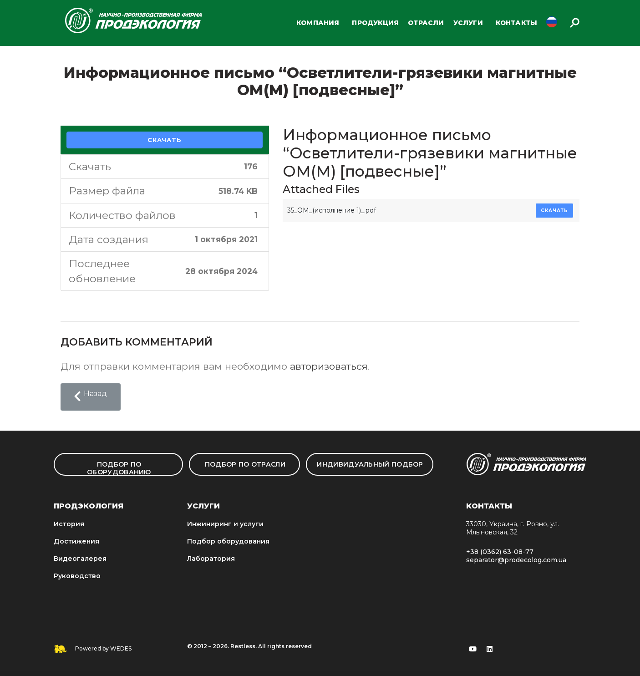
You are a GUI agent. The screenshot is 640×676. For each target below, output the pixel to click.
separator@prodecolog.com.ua (516, 560)
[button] (91, 397)
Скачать (164, 139)
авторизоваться (329, 366)
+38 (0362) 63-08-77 (499, 552)
